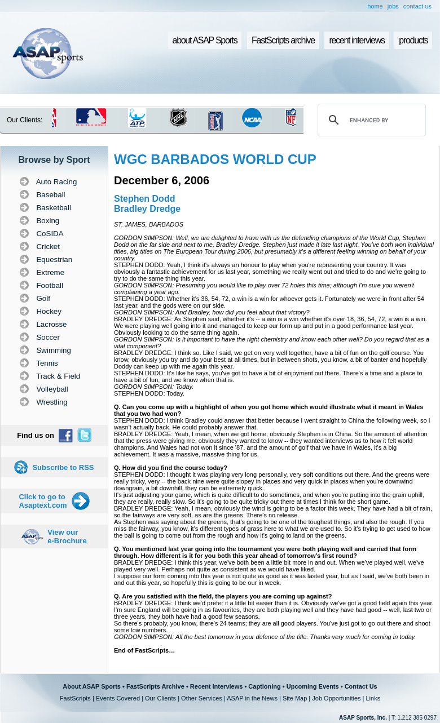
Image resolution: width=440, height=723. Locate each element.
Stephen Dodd (144, 198)
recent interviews (356, 40)
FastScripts (75, 698)
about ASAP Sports (205, 40)
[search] (370, 120)
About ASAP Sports (92, 686)
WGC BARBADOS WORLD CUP (215, 159)
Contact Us (361, 686)
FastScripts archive (283, 40)
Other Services (201, 698)
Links (373, 698)
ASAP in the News (252, 698)
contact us (417, 6)
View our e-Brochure (66, 536)
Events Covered (118, 698)
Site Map (295, 698)
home (375, 6)
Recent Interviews (216, 686)
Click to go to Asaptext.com (43, 501)
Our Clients (160, 698)
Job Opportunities (336, 698)
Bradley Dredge (147, 209)
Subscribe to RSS (63, 467)
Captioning (264, 686)
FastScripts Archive (155, 686)
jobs (393, 6)
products (413, 40)
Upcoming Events (313, 686)
